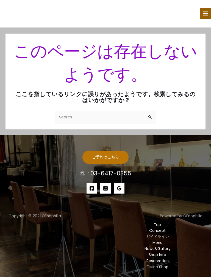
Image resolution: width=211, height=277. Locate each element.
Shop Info (157, 254)
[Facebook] (92, 188)
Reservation (157, 261)
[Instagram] (105, 188)
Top (157, 224)
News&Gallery (158, 248)
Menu (157, 242)
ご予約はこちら (105, 157)
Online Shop (157, 267)
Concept (157, 230)
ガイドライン (157, 236)
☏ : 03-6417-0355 (105, 173)
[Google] (119, 188)
